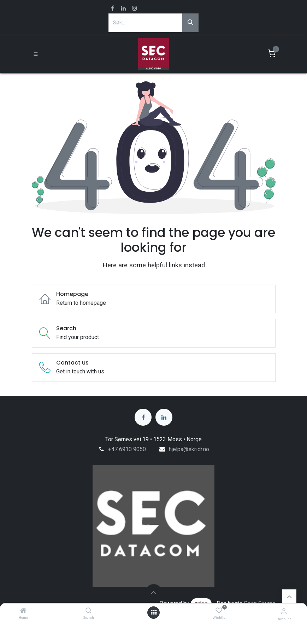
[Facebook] (143, 417)
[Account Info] (284, 611)
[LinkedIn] (163, 417)
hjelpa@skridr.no (189, 449)
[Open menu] (154, 612)
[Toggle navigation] (36, 54)
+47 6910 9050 (127, 449)
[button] (153, 592)
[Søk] (190, 22)
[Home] (23, 610)
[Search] (88, 610)
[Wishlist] (219, 610)
